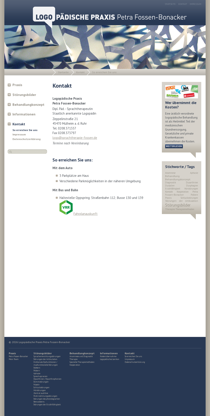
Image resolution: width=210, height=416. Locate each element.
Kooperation (183, 191)
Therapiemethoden (185, 209)
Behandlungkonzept (28, 104)
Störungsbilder (24, 94)
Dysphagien (192, 185)
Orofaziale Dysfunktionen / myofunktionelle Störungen (45, 363)
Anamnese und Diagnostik (81, 356)
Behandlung (172, 176)
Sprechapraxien (40, 376)
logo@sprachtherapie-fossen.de (74, 138)
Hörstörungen (191, 188)
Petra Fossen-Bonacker (181, 193)
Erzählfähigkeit (172, 188)
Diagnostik (170, 182)
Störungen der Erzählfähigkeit (47, 404)
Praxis (17, 85)
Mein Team (14, 359)
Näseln (36, 384)
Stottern (36, 367)
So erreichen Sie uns (104, 72)
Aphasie (194, 172)
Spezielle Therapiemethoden (82, 362)
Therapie (170, 209)
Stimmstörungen (41, 382)
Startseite (170, 4)
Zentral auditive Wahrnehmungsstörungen (45, 394)
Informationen (23, 114)
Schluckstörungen (189, 197)
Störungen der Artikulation (181, 200)
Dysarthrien (192, 182)
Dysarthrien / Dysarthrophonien (47, 379)
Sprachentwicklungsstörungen (47, 356)
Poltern (194, 194)
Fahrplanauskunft (86, 214)
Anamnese (170, 172)
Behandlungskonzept (177, 179)
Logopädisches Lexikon (109, 359)
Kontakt (182, 4)
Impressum (195, 4)
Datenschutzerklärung (26, 139)
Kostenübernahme (108, 356)
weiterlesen (174, 146)
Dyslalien (170, 185)
